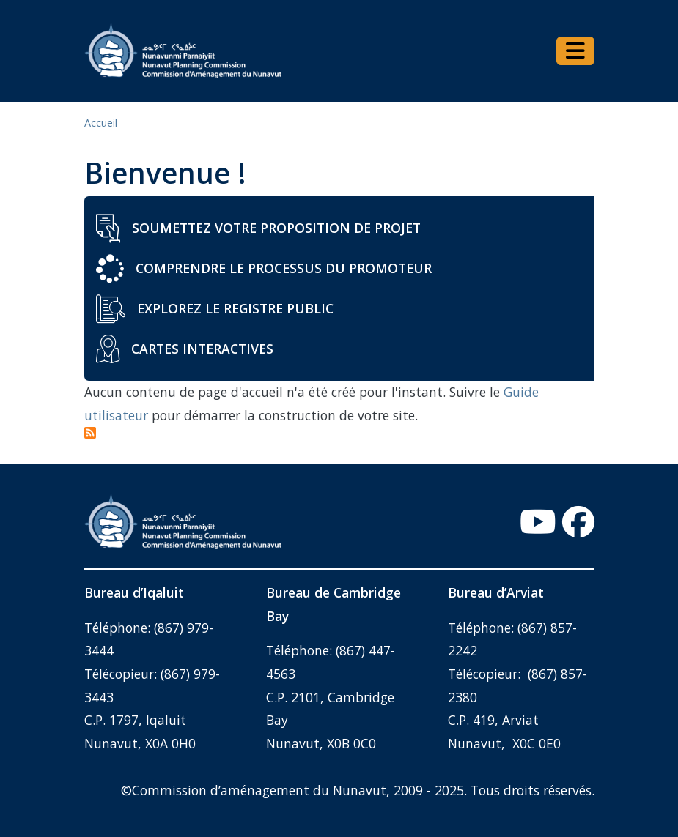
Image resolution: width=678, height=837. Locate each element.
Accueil (100, 123)
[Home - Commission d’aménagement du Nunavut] (182, 51)
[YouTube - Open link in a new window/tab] (538, 522)
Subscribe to (90, 433)
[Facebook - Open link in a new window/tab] (578, 522)
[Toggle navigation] (575, 51)
